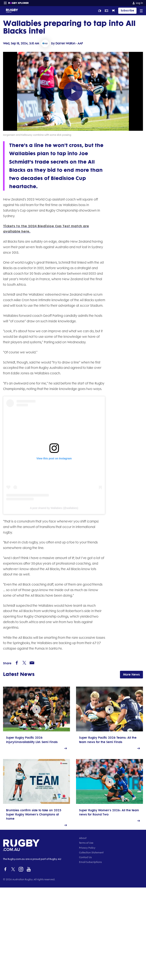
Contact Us (85, 936)
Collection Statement (91, 932)
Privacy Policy (87, 927)
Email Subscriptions (90, 941)
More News (131, 737)
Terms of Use (86, 922)
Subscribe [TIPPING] (127, 10)
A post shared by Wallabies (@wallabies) (42, 548)
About (82, 917)
